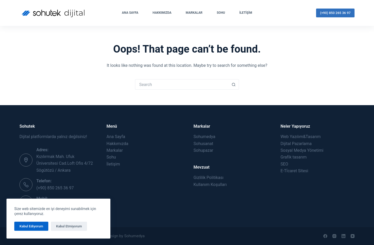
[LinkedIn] (343, 236)
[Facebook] (325, 236)
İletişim (245, 13)
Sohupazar (203, 150)
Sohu (221, 13)
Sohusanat (203, 143)
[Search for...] (182, 84)
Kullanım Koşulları (210, 184)
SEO (284, 164)
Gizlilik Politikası (208, 177)
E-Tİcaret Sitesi (294, 170)
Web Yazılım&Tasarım (300, 136)
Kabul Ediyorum (31, 226)
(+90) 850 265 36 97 (335, 13)
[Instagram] (334, 236)
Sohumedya (204, 136)
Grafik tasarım (293, 157)
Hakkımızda (162, 13)
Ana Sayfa (130, 13)
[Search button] (234, 84)
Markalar (194, 13)
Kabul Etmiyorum (69, 226)
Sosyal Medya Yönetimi (301, 150)
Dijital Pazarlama (296, 143)
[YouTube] (353, 236)
